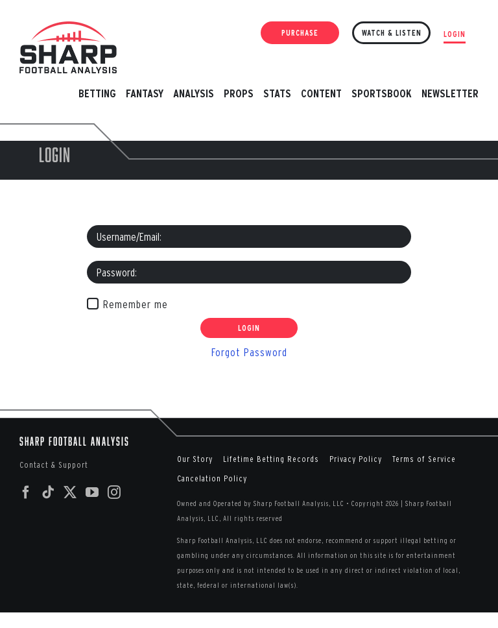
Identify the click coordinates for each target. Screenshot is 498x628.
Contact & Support (53, 465)
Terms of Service (424, 459)
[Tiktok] (48, 492)
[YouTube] (92, 492)
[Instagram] (114, 492)
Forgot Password (249, 352)
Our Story (195, 459)
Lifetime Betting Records (271, 459)
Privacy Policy (355, 459)
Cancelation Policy (212, 478)
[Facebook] (26, 492)
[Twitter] (70, 492)
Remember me (135, 304)
